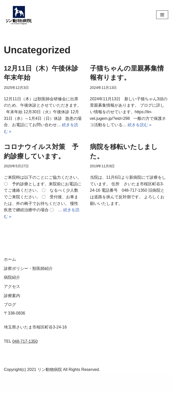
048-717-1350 (25, 341)
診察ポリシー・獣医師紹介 (28, 268)
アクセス (12, 286)
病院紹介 (12, 277)
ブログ (10, 304)
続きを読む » (139, 125)
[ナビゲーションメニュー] (162, 14)
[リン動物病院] (19, 15)
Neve (8, 387)
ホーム (10, 259)
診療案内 (12, 295)
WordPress (49, 387)
